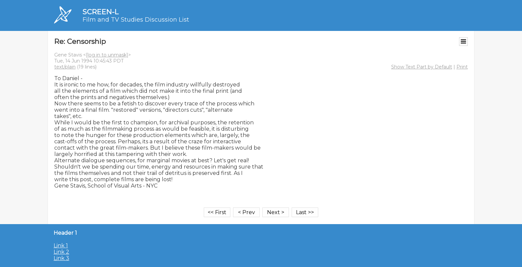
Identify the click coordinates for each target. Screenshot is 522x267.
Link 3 (61, 258)
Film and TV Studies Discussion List (136, 19)
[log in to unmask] (107, 55)
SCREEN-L (101, 12)
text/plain (65, 67)
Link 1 (61, 245)
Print (462, 67)
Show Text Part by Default (421, 67)
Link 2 (61, 252)
